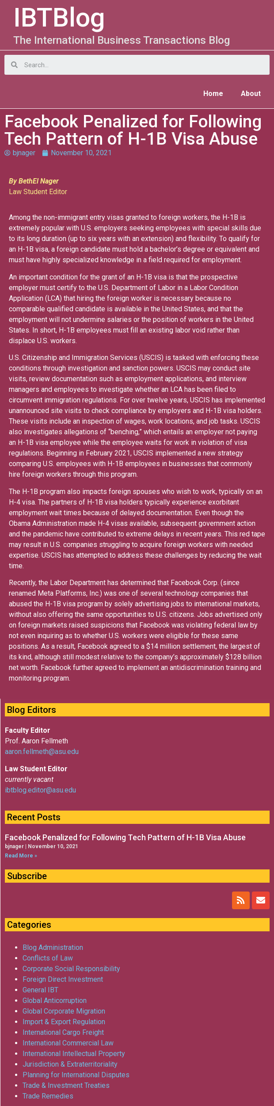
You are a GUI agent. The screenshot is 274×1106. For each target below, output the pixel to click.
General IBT (40, 990)
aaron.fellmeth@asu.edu (42, 751)
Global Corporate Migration (64, 1011)
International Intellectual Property (74, 1053)
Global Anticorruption (55, 1000)
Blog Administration (53, 947)
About (251, 93)
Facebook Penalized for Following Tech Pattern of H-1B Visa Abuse (125, 837)
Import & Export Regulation (64, 1022)
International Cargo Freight (63, 1032)
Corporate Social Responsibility (71, 968)
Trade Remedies (48, 1096)
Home (213, 93)
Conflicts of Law (48, 958)
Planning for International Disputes (76, 1075)
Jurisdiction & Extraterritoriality (70, 1064)
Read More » (21, 856)
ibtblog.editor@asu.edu (40, 790)
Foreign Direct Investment (63, 979)
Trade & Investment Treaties (66, 1085)
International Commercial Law (68, 1043)
